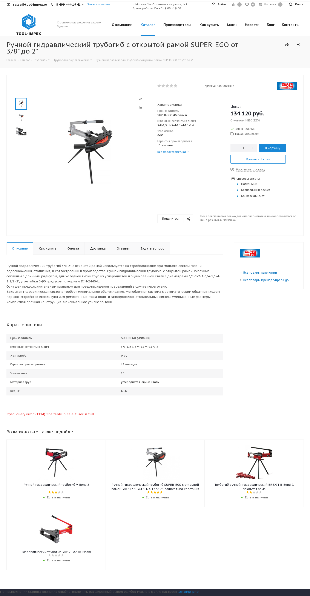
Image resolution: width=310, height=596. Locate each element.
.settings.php (188, 592)
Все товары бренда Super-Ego (266, 280)
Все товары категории (260, 272)
